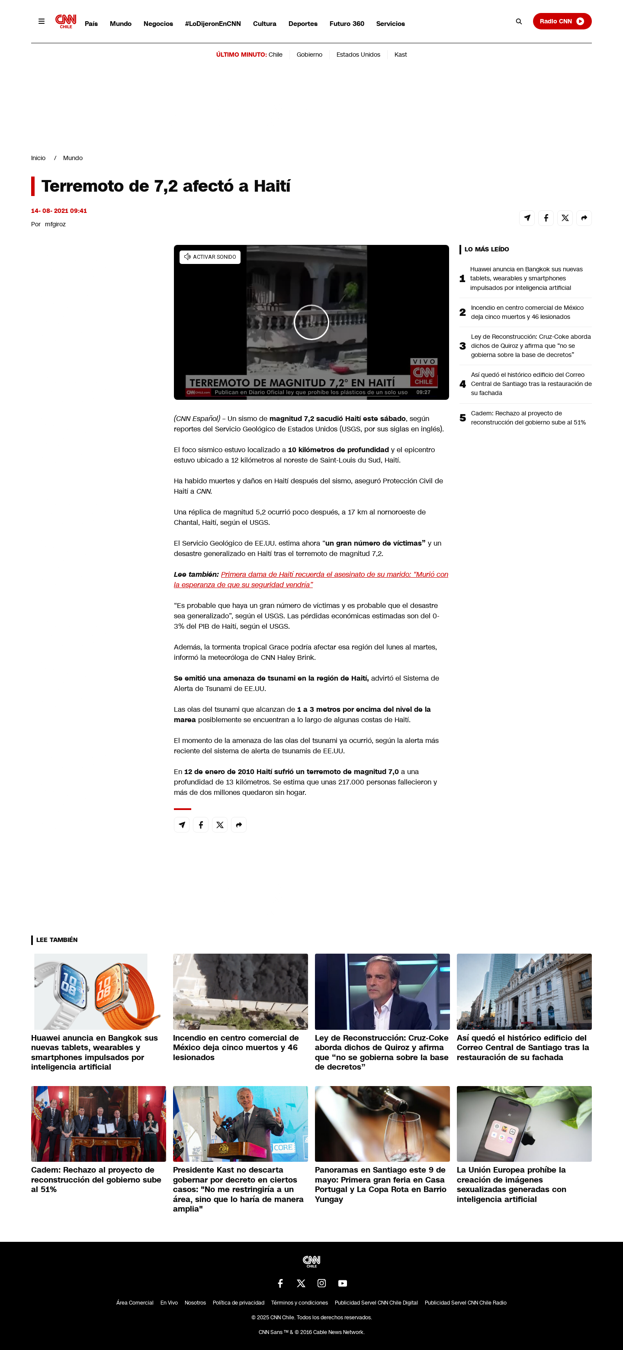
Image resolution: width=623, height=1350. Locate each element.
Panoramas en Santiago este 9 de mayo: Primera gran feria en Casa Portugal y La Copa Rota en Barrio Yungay (380, 1184)
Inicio (38, 158)
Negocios (158, 23)
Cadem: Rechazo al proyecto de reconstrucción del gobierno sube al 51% (528, 418)
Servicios (390, 23)
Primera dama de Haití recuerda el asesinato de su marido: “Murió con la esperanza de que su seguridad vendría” (311, 579)
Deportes (303, 23)
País (91, 23)
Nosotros (195, 1302)
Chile (276, 54)
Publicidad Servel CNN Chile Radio (466, 1302)
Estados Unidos (358, 54)
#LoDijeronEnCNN (213, 23)
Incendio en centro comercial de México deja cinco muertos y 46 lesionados (527, 312)
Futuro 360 (347, 23)
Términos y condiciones (299, 1302)
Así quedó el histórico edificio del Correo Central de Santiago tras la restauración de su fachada (531, 383)
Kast (401, 54)
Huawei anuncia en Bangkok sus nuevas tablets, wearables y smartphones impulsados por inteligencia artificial (526, 278)
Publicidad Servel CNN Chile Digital (376, 1302)
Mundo (121, 23)
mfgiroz (55, 224)
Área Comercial (135, 1302)
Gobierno (309, 54)
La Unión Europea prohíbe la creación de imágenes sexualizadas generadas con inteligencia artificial (511, 1184)
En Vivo (169, 1302)
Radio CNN (562, 21)
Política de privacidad (238, 1302)
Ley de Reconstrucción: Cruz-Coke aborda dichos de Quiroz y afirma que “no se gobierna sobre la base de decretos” (531, 345)
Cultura (264, 23)
